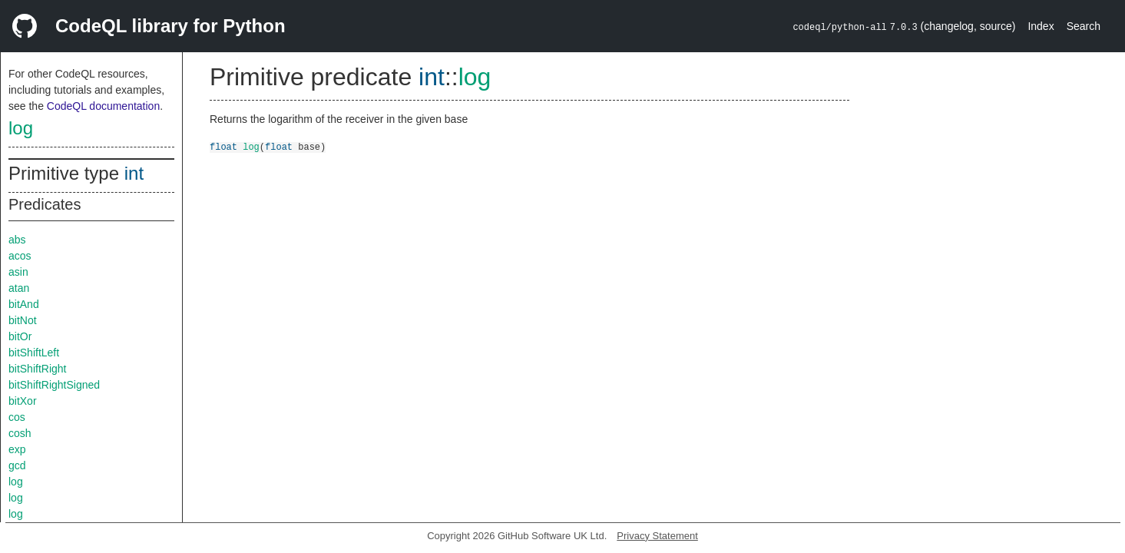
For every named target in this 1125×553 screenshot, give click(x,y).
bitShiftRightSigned (54, 385)
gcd (17, 465)
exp (17, 449)
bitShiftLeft (33, 352)
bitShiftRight (37, 369)
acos (19, 256)
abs (17, 239)
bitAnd (23, 304)
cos (16, 417)
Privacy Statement (657, 535)
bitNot (22, 320)
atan (18, 288)
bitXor (22, 401)
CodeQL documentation (103, 106)
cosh (19, 433)
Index (1040, 26)
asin (18, 272)
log (20, 128)
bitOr (19, 336)
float (223, 146)
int (134, 173)
